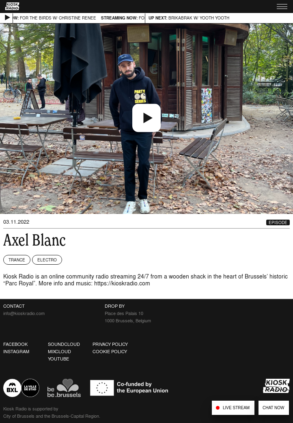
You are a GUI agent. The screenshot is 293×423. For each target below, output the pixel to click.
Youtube (58, 359)
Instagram (16, 351)
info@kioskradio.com (24, 313)
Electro (47, 260)
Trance (17, 260)
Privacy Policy (110, 344)
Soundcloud (64, 344)
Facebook (15, 344)
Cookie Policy (110, 351)
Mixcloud (59, 351)
